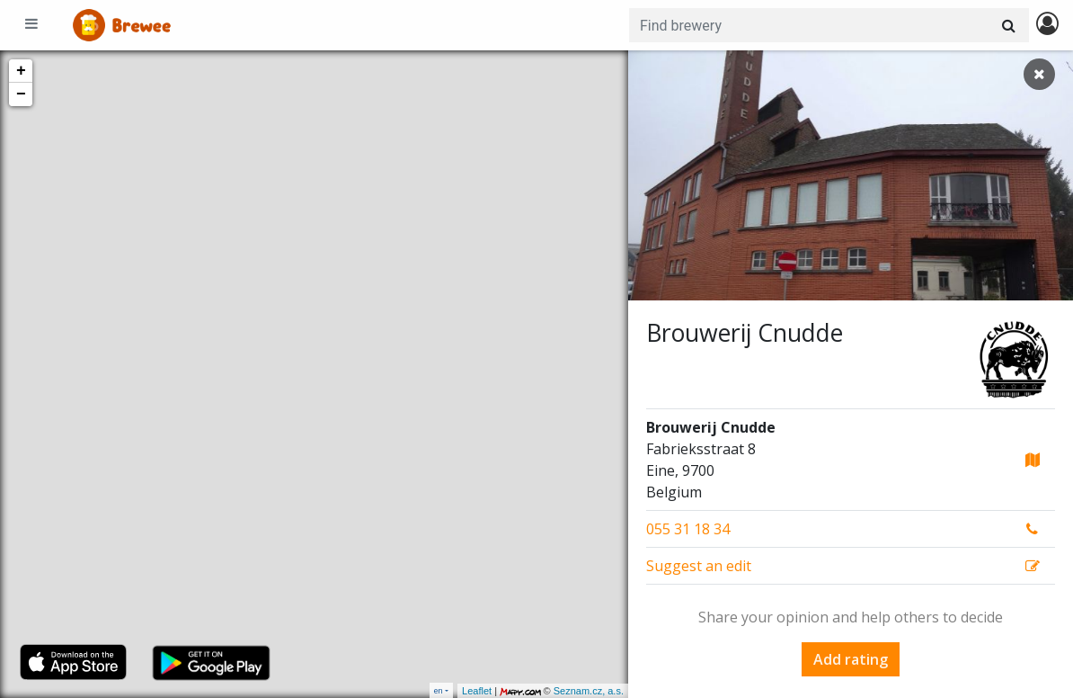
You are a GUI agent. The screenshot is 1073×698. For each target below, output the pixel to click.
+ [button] (21, 71)
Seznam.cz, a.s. (589, 690)
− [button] (21, 94)
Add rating (850, 659)
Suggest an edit (698, 566)
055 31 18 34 (688, 529)
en (438, 690)
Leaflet (477, 690)
